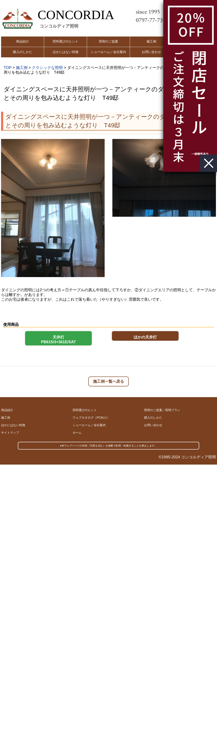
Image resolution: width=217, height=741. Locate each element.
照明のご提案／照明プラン (162, 410)
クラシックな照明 (47, 68)
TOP (7, 68)
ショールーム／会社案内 (108, 52)
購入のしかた (22, 52)
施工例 (151, 41)
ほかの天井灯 (145, 337)
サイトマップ (10, 432)
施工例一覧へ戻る (108, 381)
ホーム (77, 432)
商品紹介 (22, 41)
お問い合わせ (151, 52)
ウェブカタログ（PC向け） (91, 417)
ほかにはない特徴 (65, 52)
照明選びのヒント (65, 41)
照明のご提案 (108, 41)
